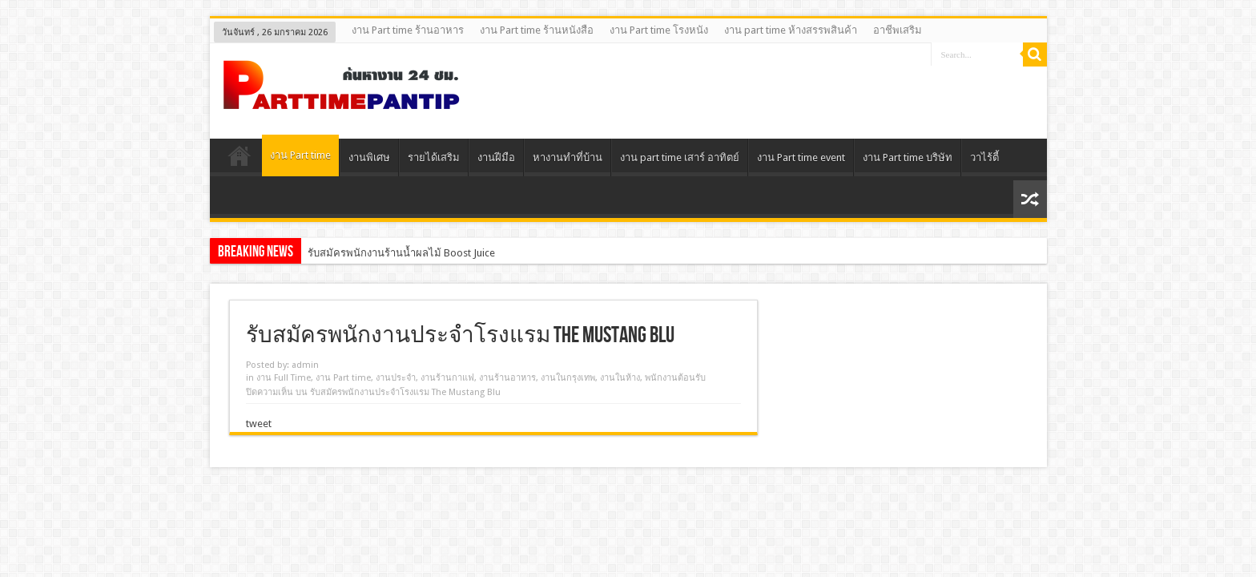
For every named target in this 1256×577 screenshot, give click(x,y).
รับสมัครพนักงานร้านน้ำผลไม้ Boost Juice (401, 253)
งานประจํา (396, 378)
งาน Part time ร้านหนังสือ (537, 30)
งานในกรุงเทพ (568, 378)
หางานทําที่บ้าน (567, 157)
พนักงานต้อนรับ (675, 378)
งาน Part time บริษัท (907, 157)
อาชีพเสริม (897, 30)
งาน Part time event (801, 157)
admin (305, 365)
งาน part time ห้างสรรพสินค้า (790, 30)
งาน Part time (300, 155)
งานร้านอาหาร (507, 378)
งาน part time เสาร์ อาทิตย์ (679, 157)
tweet (259, 424)
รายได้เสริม (434, 157)
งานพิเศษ (369, 157)
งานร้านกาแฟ (447, 378)
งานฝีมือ (496, 157)
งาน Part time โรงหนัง (659, 30)
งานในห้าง (620, 378)
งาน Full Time (283, 378)
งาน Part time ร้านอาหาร (408, 30)
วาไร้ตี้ (984, 157)
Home (240, 159)
